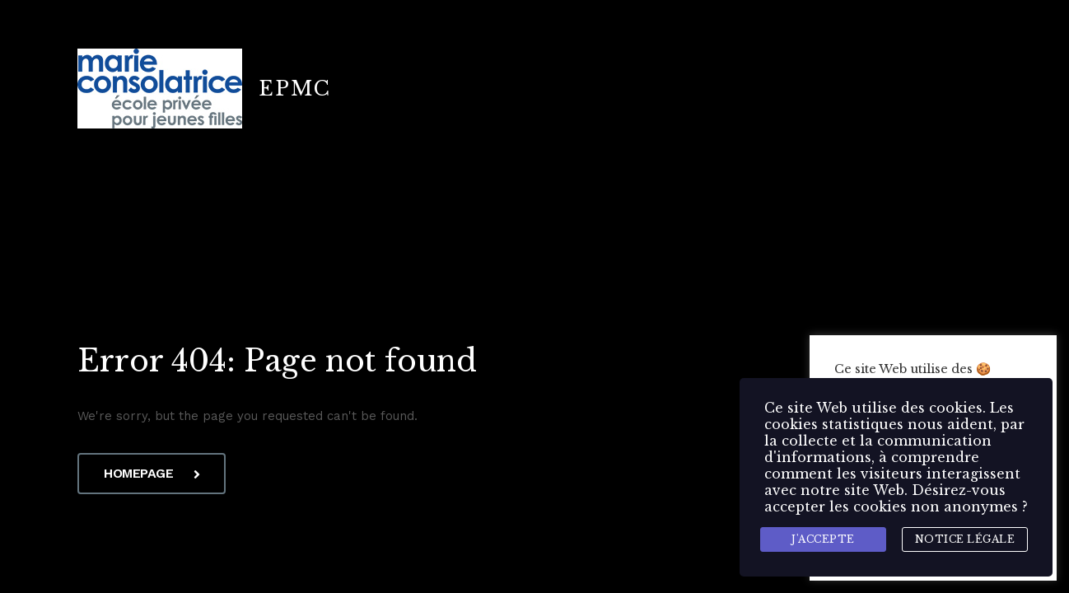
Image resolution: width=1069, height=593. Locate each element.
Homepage (151, 473)
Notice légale (965, 539)
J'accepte (823, 539)
